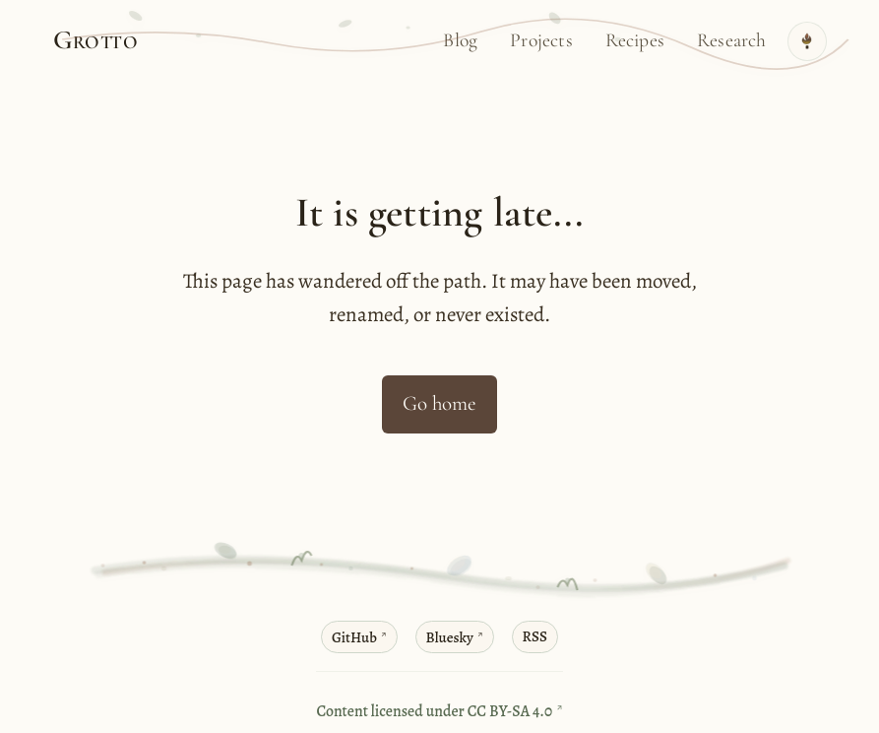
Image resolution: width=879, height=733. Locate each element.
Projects (541, 40)
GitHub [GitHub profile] (352, 639)
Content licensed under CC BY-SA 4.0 (435, 712)
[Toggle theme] (806, 41)
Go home (439, 403)
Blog (460, 40)
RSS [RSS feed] (539, 637)
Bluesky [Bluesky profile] (451, 639)
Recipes (634, 40)
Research (732, 40)
